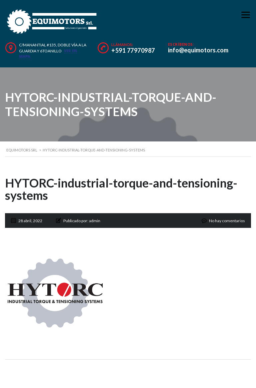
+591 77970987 (133, 50)
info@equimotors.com (198, 50)
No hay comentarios (227, 220)
